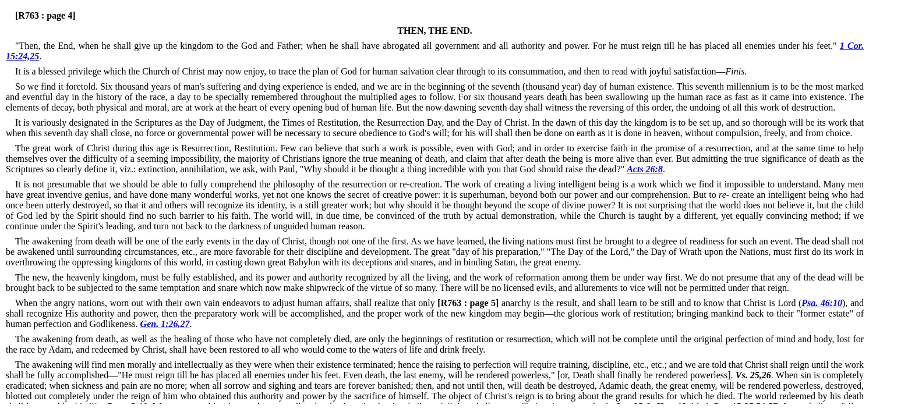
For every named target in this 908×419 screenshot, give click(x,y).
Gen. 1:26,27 (165, 324)
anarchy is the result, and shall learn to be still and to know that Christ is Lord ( (618, 303)
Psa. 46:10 (821, 303)
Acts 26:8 (645, 169)
